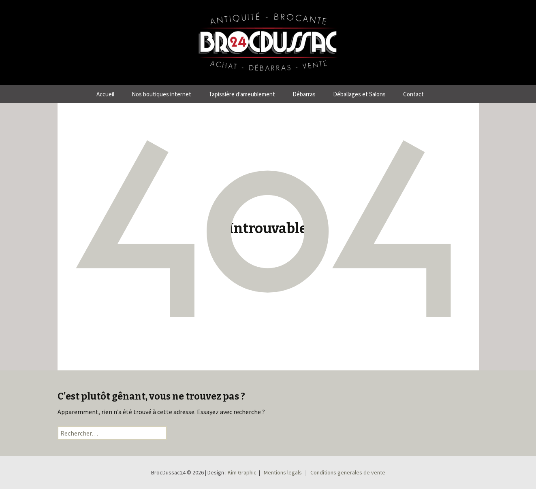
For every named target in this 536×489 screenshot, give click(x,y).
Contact (413, 94)
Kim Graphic (242, 472)
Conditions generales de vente (347, 472)
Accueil (105, 94)
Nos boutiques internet (161, 94)
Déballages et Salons (359, 94)
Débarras (304, 94)
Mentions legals (283, 472)
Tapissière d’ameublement (242, 94)
